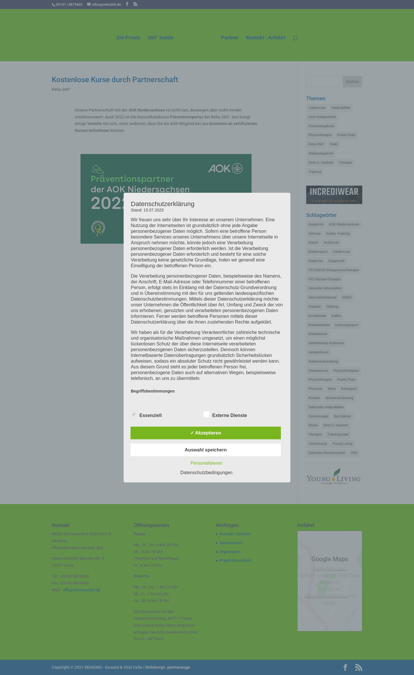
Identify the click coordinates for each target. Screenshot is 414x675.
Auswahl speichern (206, 449)
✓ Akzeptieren (205, 432)
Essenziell (146, 414)
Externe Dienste (225, 414)
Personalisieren (206, 463)
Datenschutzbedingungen (206, 472)
